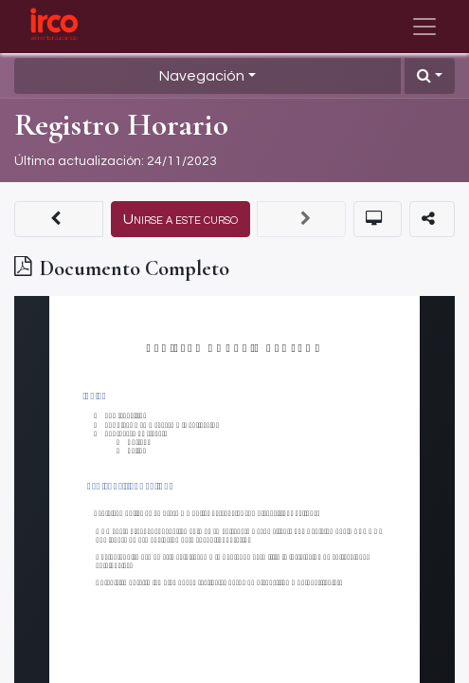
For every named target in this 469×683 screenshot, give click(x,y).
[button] (430, 76)
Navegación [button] (201, 75)
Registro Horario (121, 124)
